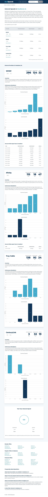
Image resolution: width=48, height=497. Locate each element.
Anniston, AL (7, 452)
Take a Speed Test (22, 1)
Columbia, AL (7, 447)
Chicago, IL (7, 460)
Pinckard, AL (33, 447)
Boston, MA (33, 459)
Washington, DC (21, 464)
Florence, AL (20, 454)
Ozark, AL (33, 445)
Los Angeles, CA (8, 462)
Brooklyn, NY (7, 459)
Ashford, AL (7, 445)
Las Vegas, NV (33, 464)
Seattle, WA (20, 459)
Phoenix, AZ (20, 460)
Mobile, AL (33, 452)
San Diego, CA (20, 463)
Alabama (9, 5)
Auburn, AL (7, 454)
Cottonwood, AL (8, 448)
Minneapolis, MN (34, 463)
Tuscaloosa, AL (34, 455)
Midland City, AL (21, 447)
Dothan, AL (20, 445)
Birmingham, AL (8, 455)
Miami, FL (33, 460)
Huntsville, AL (20, 455)
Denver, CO (20, 462)
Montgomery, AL (34, 454)
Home (5, 5)
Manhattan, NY (8, 464)
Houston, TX (7, 463)
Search (40, 1)
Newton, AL (20, 448)
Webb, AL (33, 448)
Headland (13, 5)
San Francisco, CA (34, 462)
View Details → (9, 36)
